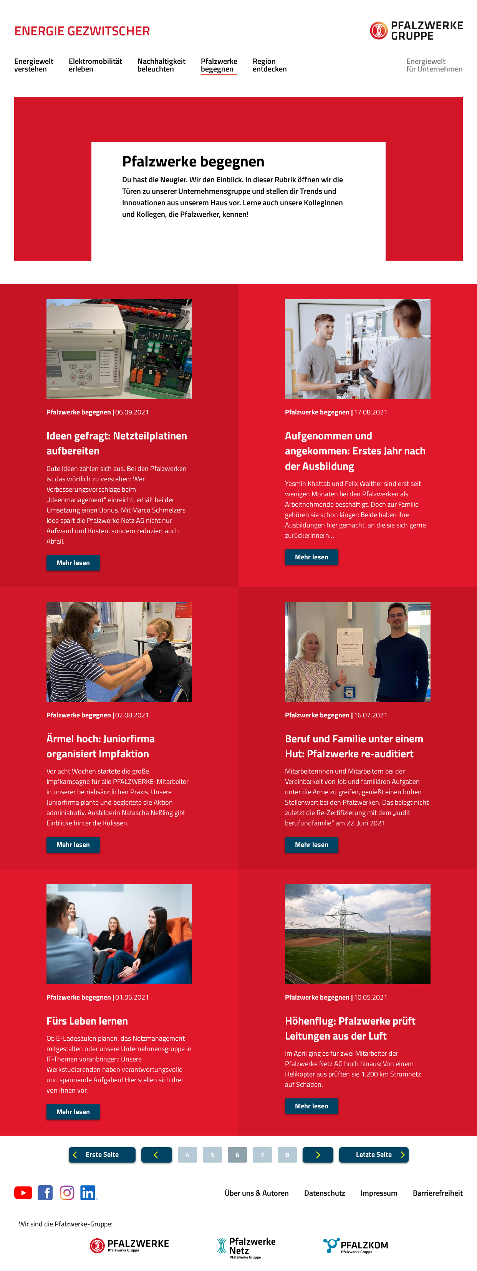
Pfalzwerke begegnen (219, 65)
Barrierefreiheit (438, 1193)
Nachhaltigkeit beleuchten (161, 65)
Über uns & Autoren (257, 1193)
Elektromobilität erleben (95, 65)
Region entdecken (270, 65)
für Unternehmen (434, 65)
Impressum (379, 1193)
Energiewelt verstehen (33, 65)
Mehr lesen (73, 562)
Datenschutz (324, 1193)
